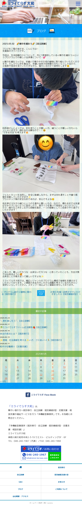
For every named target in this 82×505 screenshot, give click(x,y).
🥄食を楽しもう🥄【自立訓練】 (15, 320)
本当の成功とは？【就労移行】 (15, 333)
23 (52, 374)
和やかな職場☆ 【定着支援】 (14, 346)
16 (52, 370)
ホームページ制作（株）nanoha (41, 503)
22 (41, 374)
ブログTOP (41, 292)
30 (52, 378)
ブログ (20, 489)
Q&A (20, 481)
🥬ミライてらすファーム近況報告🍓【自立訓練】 (24, 327)
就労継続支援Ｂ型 (61, 474)
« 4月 (3, 381)
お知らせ (61, 481)
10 (64, 366)
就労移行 (61, 467)
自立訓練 (20, 474)
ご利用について (61, 489)
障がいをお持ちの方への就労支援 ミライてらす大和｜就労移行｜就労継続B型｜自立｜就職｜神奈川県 (18, 3)
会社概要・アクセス (20, 496)
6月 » (50, 381)
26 (6, 378)
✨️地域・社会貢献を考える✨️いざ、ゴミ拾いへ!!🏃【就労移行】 (31, 339)
